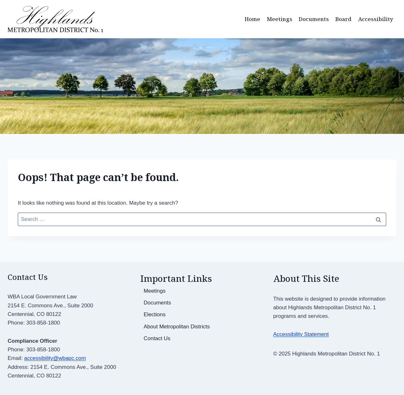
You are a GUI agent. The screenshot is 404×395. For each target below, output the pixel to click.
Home (252, 19)
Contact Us (157, 338)
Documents (314, 19)
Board (343, 19)
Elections (155, 314)
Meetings (279, 19)
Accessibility (375, 19)
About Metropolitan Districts (177, 327)
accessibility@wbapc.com (55, 358)
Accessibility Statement (301, 334)
